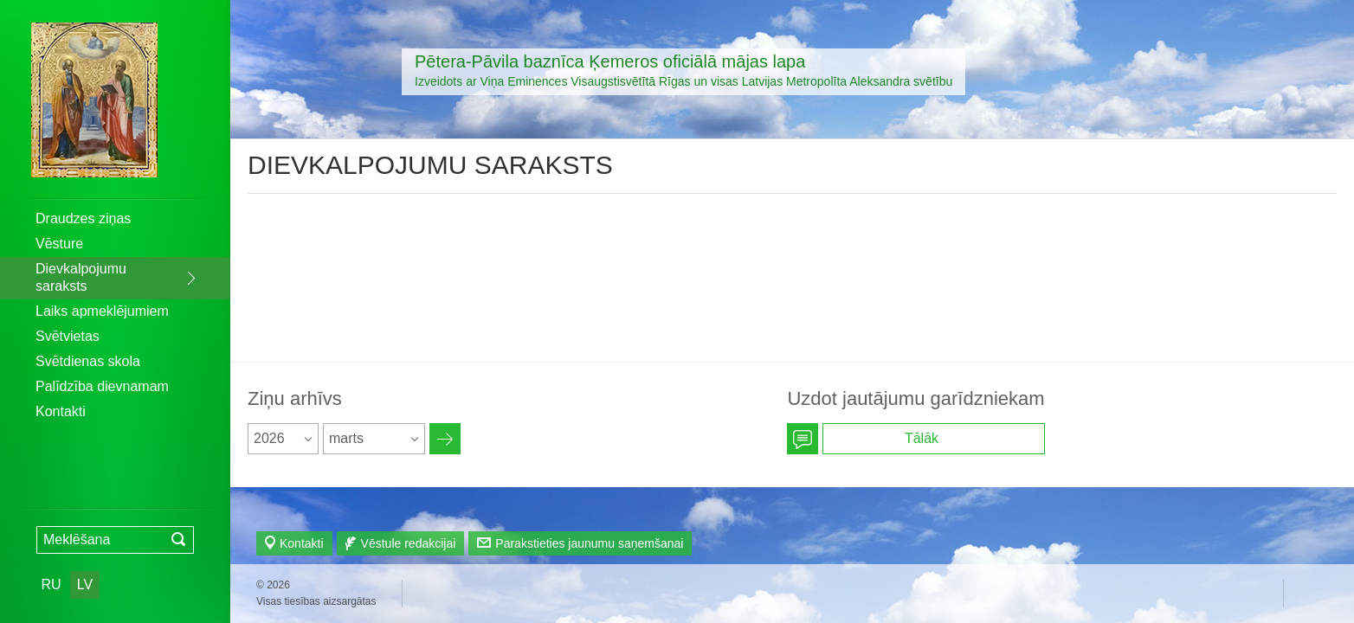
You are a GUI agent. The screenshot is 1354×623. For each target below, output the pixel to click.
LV (85, 584)
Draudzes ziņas (83, 218)
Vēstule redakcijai (408, 543)
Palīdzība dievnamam (102, 386)
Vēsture (59, 243)
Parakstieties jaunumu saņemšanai (589, 543)
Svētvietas (67, 336)
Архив (445, 438)
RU (51, 584)
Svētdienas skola (87, 361)
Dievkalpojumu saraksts (80, 277)
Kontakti (60, 411)
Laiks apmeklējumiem (102, 311)
